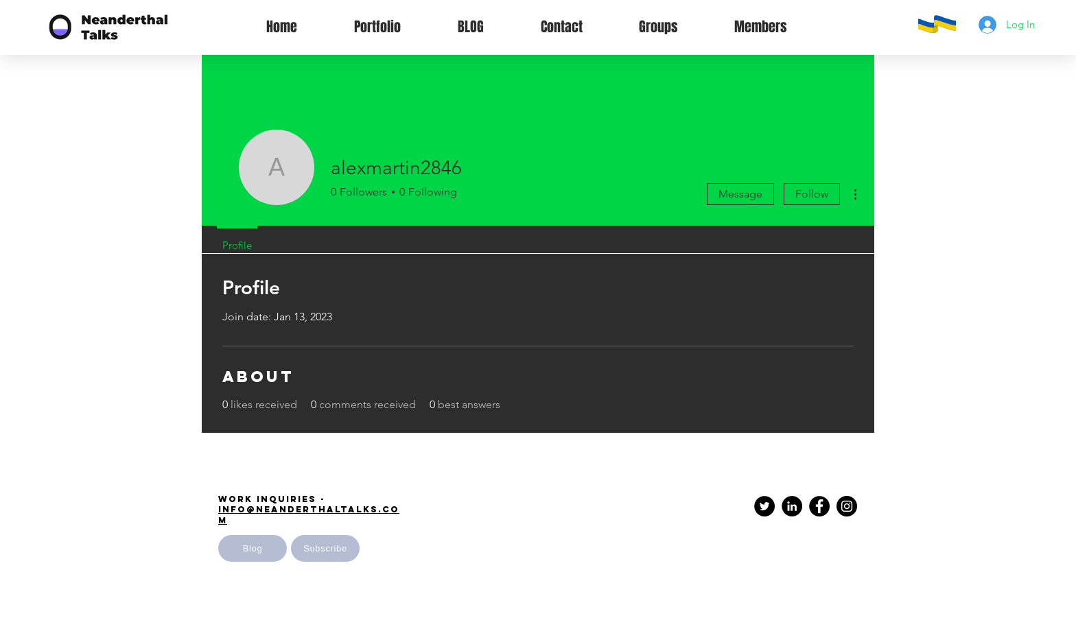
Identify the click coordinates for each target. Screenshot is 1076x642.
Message (740, 193)
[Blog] (252, 548)
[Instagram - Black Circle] (847, 506)
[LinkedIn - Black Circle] (792, 506)
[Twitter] (764, 506)
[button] (325, 548)
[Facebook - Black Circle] (819, 506)
